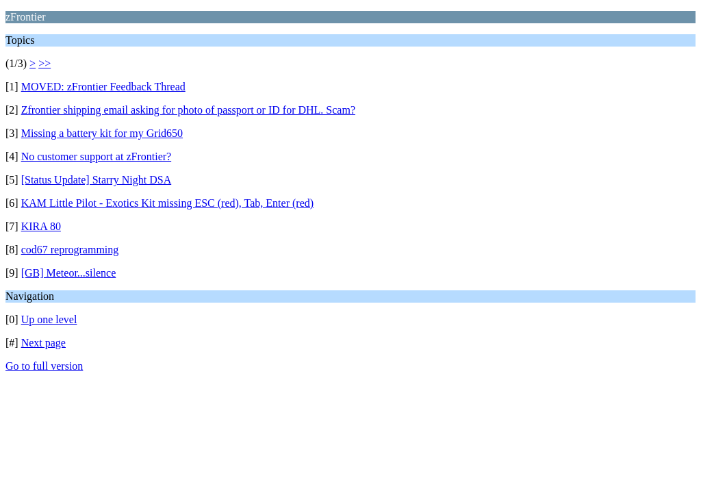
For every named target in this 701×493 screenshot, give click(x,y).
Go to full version (44, 366)
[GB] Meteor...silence (68, 273)
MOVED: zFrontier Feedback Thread (103, 86)
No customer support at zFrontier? (96, 156)
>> (44, 63)
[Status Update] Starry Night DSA (96, 180)
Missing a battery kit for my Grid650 (102, 133)
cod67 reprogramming (70, 249)
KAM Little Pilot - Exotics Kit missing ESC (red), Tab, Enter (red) (167, 203)
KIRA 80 (41, 226)
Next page (43, 343)
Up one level (49, 319)
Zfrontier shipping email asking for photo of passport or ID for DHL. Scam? (188, 110)
